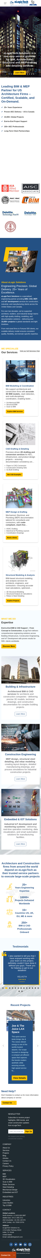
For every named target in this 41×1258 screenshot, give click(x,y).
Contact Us (5, 1255)
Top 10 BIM (7, 1205)
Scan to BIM (7, 1182)
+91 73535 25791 (18, 1222)
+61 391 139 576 (19, 1220)
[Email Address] (16, 1131)
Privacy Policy (8, 1166)
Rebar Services (9, 1184)
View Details (19, 1078)
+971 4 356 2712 (17, 1218)
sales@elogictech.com (15, 1237)
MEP (4, 1177)
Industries (6, 1200)
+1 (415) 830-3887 (19, 1215)
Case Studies (8, 1203)
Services (6, 1150)
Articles (5, 1158)
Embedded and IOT (10, 1192)
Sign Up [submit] (28, 1131)
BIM (4, 1174)
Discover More (9, 646)
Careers (6, 1163)
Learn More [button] (19, 73)
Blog (4, 1156)
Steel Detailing (8, 1187)
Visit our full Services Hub (30, 351)
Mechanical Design (10, 1190)
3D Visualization (9, 1179)
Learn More (20, 714)
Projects (6, 1153)
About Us (6, 1148)
